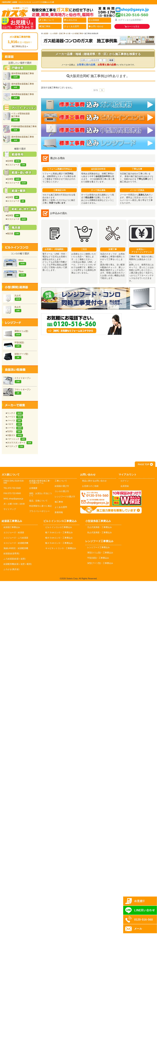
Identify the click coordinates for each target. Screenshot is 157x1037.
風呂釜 (13, 233)
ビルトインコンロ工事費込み (58, 527)
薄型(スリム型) (15, 333)
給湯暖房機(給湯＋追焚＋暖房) (18, 564)
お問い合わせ (97, 26)
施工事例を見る (19, 46)
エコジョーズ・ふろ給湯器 (16, 538)
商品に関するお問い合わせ (94, 481)
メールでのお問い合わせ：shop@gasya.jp (95, 498)
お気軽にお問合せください (98, 328)
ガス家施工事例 (77, 33)
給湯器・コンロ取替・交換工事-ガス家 (57, 33)
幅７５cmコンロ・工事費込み (59, 532)
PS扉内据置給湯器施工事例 (19, 128)
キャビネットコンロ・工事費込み (60, 548)
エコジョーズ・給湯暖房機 (16, 543)
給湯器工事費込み (12, 527)
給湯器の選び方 (62, 486)
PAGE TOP (145, 464)
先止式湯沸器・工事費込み (99, 532)
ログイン (125, 481)
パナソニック (16, 439)
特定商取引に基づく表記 (40, 506)
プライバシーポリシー (39, 511)
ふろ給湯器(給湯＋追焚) (14, 559)
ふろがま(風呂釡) (11, 569)
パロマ (14, 424)
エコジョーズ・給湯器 (14, 532)
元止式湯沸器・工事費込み (99, 527)
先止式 (12, 309)
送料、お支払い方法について (40, 494)
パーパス (14, 420)
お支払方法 (71, 20)
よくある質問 (72, 26)
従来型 (14, 161)
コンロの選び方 (62, 491)
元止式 (12, 297)
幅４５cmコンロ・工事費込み (59, 543)
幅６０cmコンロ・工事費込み (59, 538)
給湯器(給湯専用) (11, 553)
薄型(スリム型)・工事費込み (100, 553)
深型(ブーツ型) (15, 356)
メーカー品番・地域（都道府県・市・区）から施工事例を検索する (98, 54)
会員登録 (125, 486)
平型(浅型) (13, 344)
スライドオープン (17, 380)
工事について (47, 20)
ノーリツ (15, 417)
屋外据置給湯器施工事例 (18, 86)
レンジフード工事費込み (98, 547)
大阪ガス (15, 435)
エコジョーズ (16, 165)
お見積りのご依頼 (90, 486)
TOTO (14, 431)
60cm (14, 262)
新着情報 (59, 512)
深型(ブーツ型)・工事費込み (100, 563)
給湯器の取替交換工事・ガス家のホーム (40, 482)
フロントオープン (17, 391)
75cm (14, 273)
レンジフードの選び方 (65, 496)
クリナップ (15, 446)
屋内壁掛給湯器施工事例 (18, 96)
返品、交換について (38, 501)
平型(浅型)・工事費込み (98, 558)
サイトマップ (10, 509)
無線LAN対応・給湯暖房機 (16, 548)
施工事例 (45, 26)
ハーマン (15, 428)
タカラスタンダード (19, 442)
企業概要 (94, 20)
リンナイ (15, 413)
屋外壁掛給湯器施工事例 (18, 75)
